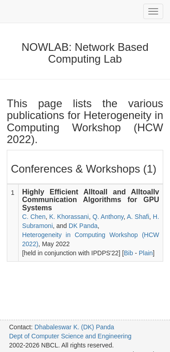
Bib (128, 253)
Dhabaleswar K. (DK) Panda (74, 327)
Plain (146, 253)
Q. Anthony (108, 216)
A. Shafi (138, 216)
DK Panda (83, 225)
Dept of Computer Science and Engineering (70, 336)
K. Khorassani (68, 216)
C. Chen (34, 216)
